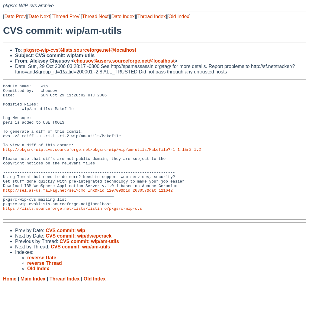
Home (9, 305)
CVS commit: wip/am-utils (89, 267)
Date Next (39, 16)
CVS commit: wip (65, 256)
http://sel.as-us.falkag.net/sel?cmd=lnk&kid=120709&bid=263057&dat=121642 (88, 212)
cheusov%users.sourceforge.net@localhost (124, 60)
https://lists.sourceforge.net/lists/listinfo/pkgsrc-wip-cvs (72, 233)
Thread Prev (66, 16)
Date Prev (15, 16)
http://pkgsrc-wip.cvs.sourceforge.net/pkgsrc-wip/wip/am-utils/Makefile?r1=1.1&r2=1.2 (102, 163)
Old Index (179, 16)
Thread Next (95, 16)
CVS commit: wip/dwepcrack (78, 262)
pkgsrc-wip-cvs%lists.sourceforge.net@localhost (79, 50)
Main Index (33, 305)
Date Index (122, 16)
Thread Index (151, 16)
